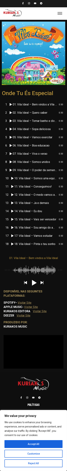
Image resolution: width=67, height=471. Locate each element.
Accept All (33, 444)
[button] (25, 283)
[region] (33, 440)
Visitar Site (24, 302)
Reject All (33, 463)
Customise (33, 453)
